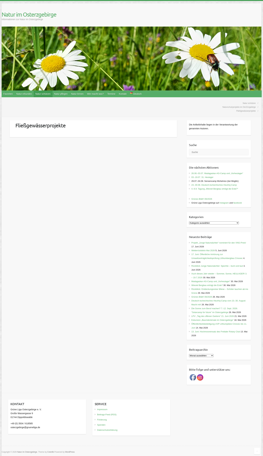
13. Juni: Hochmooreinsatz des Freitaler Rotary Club (215, 331)
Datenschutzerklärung (107, 430)
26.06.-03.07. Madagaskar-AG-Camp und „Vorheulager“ (217, 173)
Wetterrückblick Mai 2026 (203, 250)
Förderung (102, 419)
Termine (111, 94)
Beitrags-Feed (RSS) (107, 414)
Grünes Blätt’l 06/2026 (201, 199)
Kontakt (122, 94)
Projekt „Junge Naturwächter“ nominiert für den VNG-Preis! (218, 243)
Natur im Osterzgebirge (29, 14)
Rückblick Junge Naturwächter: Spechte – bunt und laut (217, 266)
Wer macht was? (95, 94)
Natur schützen (43, 94)
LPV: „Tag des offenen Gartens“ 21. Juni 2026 (212, 316)
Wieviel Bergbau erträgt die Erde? (207, 285)
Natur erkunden (24, 94)
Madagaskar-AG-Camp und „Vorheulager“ (210, 281)
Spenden (101, 425)
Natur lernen (77, 94)
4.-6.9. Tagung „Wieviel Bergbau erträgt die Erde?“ (214, 189)
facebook (237, 203)
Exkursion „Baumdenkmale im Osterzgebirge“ (212, 320)
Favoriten (8, 94)
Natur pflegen (61, 94)
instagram (224, 203)
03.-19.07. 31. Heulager (202, 177)
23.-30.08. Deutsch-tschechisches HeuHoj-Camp (214, 185)
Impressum (102, 409)
